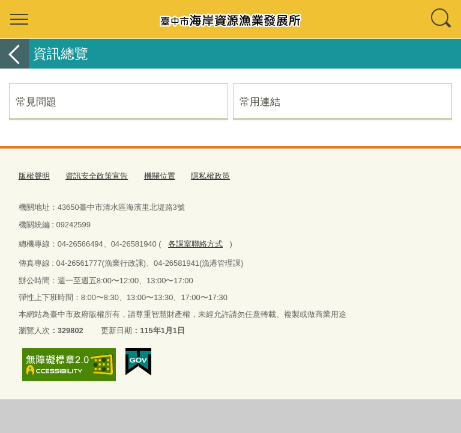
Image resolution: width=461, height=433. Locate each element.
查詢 (442, 19)
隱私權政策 (210, 175)
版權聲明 (34, 175)
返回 (14, 54)
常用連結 (260, 101)
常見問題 (36, 101)
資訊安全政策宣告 (96, 175)
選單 (19, 19)
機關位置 (159, 175)
